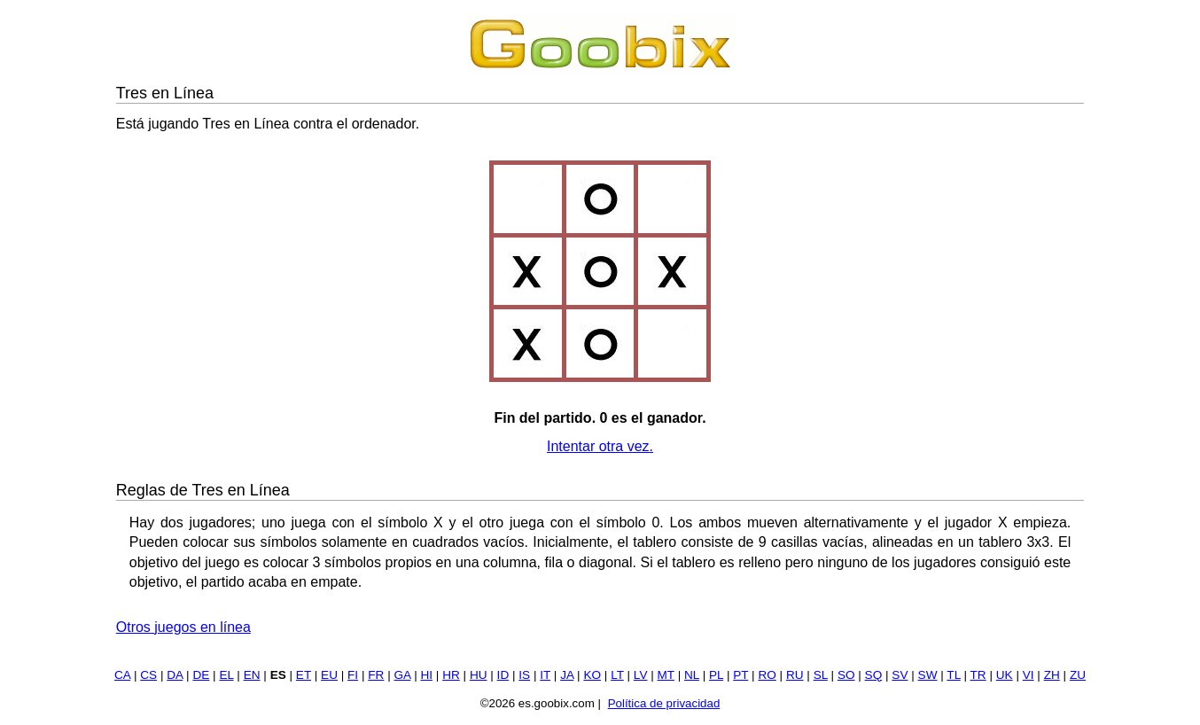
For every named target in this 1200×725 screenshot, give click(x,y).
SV (900, 675)
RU (795, 675)
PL (716, 675)
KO (592, 675)
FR (376, 675)
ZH (1052, 675)
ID (503, 675)
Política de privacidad (664, 703)
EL (226, 675)
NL (691, 675)
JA (566, 675)
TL (953, 675)
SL (821, 675)
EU (329, 675)
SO (846, 675)
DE (200, 675)
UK (1004, 675)
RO (766, 675)
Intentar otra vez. (600, 446)
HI (426, 675)
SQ (874, 675)
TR (978, 675)
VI (1028, 675)
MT (666, 675)
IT (545, 675)
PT (740, 675)
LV (641, 675)
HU (478, 675)
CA (122, 675)
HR (451, 675)
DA (175, 675)
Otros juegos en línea (183, 627)
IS (524, 675)
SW (928, 675)
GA (402, 675)
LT (617, 675)
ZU (1078, 675)
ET (303, 675)
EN (252, 675)
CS (148, 675)
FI (352, 675)
